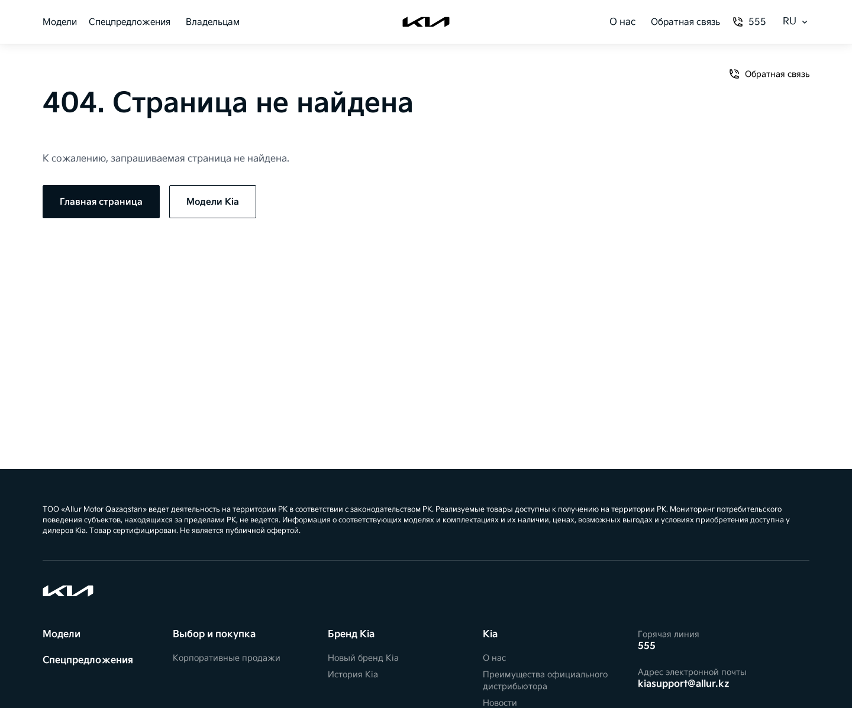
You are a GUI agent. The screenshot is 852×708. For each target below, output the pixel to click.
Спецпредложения (129, 22)
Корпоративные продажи (226, 658)
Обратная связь (685, 22)
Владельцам (213, 22)
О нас (622, 22)
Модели (60, 22)
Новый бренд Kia (363, 658)
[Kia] (426, 21)
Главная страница (101, 202)
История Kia (353, 675)
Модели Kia (212, 202)
